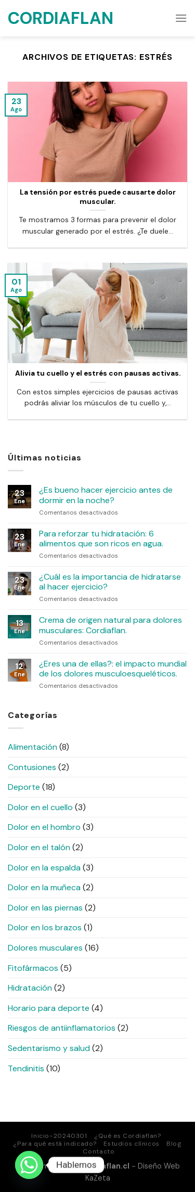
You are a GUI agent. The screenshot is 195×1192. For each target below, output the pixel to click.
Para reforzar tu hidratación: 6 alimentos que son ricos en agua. (101, 538)
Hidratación (30, 987)
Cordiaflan (60, 18)
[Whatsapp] (29, 1165)
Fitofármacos (33, 968)
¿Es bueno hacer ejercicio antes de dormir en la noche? (106, 495)
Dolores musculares (45, 947)
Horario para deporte (48, 1008)
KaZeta (97, 1178)
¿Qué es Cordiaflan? (127, 1136)
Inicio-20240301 (59, 1136)
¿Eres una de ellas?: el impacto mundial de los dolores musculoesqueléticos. (113, 668)
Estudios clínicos (131, 1143)
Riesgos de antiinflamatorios (61, 1027)
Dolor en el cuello (40, 807)
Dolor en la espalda (44, 867)
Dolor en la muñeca (44, 887)
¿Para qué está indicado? (55, 1143)
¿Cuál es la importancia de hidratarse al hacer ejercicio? (110, 582)
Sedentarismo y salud (49, 1048)
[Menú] (181, 18)
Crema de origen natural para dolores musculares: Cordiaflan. (110, 625)
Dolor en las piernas (45, 907)
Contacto (98, 1151)
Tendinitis (26, 1068)
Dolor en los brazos (45, 927)
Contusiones (32, 767)
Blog (173, 1143)
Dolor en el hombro (44, 827)
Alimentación (32, 746)
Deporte (24, 786)
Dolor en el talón (39, 847)
